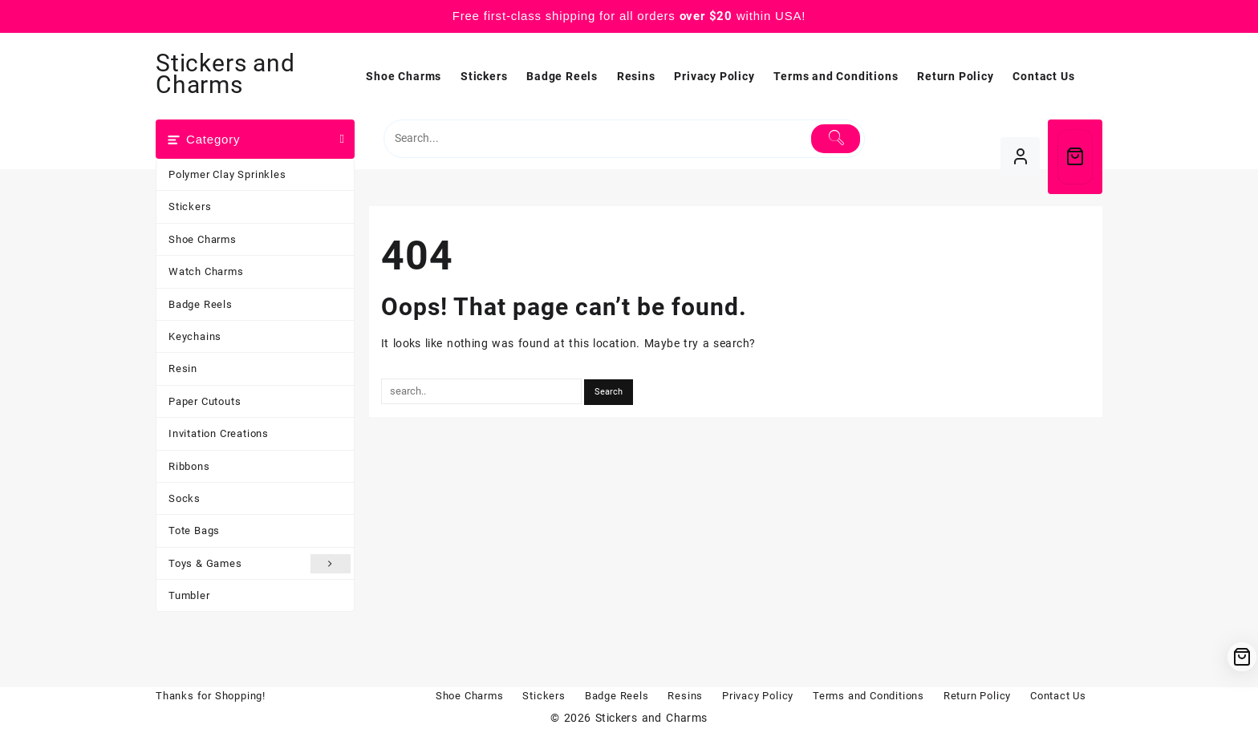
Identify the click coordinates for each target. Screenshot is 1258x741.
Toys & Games (259, 563)
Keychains (194, 336)
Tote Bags (194, 530)
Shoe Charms (202, 239)
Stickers (189, 206)
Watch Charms (206, 271)
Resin (182, 368)
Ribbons (189, 466)
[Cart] (1075, 156)
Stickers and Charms (225, 74)
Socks (184, 498)
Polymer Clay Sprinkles (227, 174)
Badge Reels (200, 304)
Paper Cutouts (204, 401)
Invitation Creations (218, 433)
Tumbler (189, 595)
